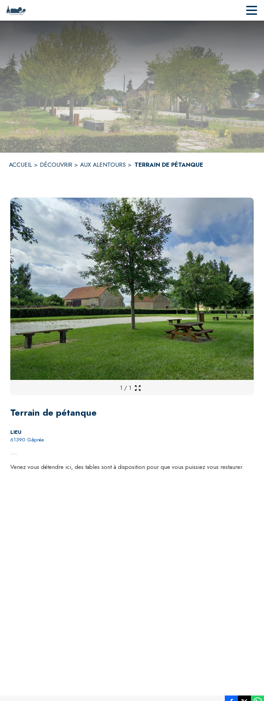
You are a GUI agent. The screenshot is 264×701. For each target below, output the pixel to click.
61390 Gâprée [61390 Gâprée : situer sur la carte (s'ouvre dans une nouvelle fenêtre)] (27, 439)
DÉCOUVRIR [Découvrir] (56, 165)
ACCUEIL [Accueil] (20, 165)
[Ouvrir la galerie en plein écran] (137, 388)
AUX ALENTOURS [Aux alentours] (103, 165)
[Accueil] (16, 10)
